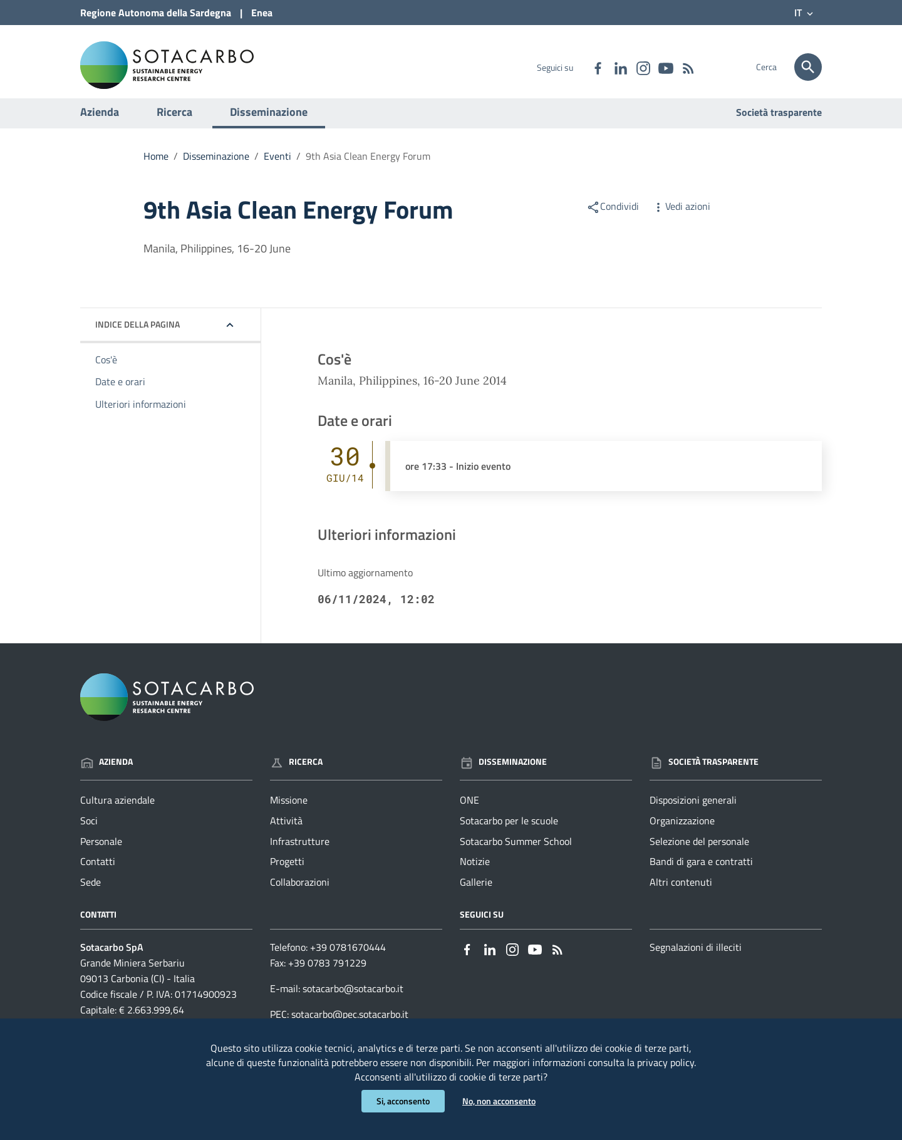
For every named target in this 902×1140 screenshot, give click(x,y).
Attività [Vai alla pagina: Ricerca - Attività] (286, 832)
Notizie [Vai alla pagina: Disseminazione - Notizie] (475, 873)
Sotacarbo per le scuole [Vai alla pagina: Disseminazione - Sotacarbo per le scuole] (509, 832)
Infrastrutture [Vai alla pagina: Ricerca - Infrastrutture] (299, 853)
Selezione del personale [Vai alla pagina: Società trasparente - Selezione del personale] (699, 853)
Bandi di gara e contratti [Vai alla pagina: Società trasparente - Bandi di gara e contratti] (701, 873)
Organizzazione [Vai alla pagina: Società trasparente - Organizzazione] (682, 832)
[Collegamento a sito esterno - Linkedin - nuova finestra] (620, 67)
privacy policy (665, 1060)
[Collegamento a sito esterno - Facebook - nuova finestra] (597, 67)
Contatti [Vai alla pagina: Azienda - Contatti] (97, 873)
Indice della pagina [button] (137, 336)
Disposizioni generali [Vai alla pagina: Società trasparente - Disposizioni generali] (693, 811)
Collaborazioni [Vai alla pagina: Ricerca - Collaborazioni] (299, 894)
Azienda (99, 123)
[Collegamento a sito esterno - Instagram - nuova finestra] (642, 67)
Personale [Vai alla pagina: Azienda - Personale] (101, 853)
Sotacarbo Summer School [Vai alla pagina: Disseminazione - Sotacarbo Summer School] (516, 853)
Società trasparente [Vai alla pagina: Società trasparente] (779, 124)
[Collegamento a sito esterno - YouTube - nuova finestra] (665, 67)
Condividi (612, 217)
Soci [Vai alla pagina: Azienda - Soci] (89, 832)
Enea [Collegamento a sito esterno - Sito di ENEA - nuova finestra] (261, 12)
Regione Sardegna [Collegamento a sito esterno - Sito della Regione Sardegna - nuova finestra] (155, 12)
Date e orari (120, 394)
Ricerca (174, 123)
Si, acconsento (403, 1100)
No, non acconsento (499, 1100)
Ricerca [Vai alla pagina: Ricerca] (296, 773)
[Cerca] (808, 67)
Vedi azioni (680, 217)
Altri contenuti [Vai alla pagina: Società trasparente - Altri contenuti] (681, 894)
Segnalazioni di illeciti (696, 959)
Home (155, 167)
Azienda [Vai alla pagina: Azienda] (106, 773)
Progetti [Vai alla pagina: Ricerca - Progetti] (287, 873)
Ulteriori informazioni (140, 416)
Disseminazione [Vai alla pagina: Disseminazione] (503, 773)
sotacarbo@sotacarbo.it (353, 1000)
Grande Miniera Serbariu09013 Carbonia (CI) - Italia (137, 983)
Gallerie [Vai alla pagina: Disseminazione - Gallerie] (476, 894)
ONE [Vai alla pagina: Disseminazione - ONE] (469, 811)
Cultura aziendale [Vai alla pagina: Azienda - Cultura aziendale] (117, 811)
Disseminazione (269, 123)
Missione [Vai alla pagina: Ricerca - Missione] (289, 811)
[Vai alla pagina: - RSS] (687, 67)
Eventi (277, 167)
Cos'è (106, 371)
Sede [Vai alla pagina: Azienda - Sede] (90, 894)
